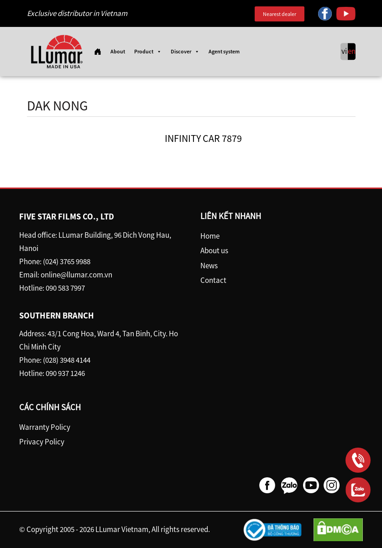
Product (148, 51)
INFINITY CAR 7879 (203, 138)
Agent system (224, 51)
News (209, 266)
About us (214, 250)
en (352, 52)
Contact (213, 280)
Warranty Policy (44, 427)
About (117, 51)
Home (210, 236)
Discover (185, 51)
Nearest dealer (279, 13)
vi (344, 52)
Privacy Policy (41, 442)
